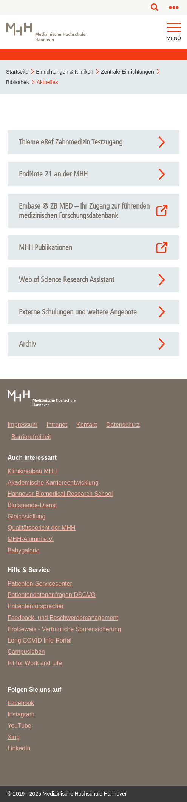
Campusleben (26, 652)
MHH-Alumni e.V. (31, 539)
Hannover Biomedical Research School (60, 494)
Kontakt (86, 425)
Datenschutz (123, 425)
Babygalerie (24, 550)
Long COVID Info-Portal (39, 640)
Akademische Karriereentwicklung (53, 482)
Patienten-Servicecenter (40, 583)
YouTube (19, 725)
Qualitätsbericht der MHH (42, 527)
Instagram (21, 714)
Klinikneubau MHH (33, 471)
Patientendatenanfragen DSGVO (52, 595)
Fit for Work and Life (35, 663)
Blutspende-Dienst (32, 505)
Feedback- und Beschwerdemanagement (63, 618)
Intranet (57, 425)
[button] (174, 27)
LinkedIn (19, 748)
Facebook (21, 703)
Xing (14, 737)
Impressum (22, 425)
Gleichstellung (27, 516)
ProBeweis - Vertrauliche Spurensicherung (64, 629)
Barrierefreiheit (31, 437)
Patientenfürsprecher (36, 606)
